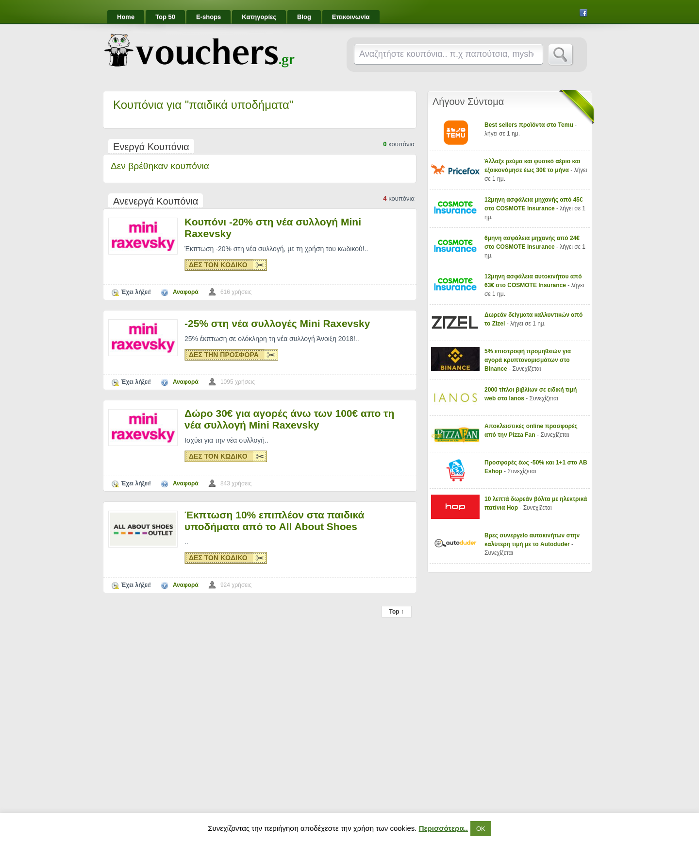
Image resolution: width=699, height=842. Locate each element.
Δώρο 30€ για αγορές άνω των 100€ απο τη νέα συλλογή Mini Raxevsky (289, 419)
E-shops (208, 16)
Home (125, 16)
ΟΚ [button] (480, 828)
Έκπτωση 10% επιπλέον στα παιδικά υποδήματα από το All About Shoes (274, 520)
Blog (304, 16)
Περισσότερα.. (443, 828)
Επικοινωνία (351, 16)
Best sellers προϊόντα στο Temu (529, 124)
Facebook (583, 13)
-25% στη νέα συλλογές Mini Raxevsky (277, 323)
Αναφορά (186, 292)
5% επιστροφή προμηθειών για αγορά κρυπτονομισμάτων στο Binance (527, 360)
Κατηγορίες (259, 16)
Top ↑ (396, 611)
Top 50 (165, 16)
